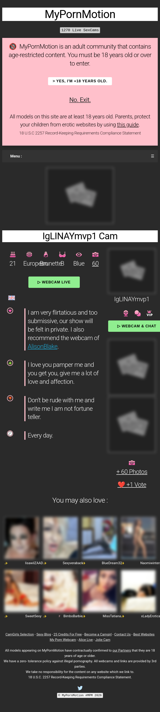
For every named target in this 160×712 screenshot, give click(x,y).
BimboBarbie (73, 616)
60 (95, 263)
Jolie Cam (102, 640)
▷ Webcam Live (54, 282)
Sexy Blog (43, 634)
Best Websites (143, 634)
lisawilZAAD (34, 563)
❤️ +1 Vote (132, 484)
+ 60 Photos (131, 471)
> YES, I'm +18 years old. (80, 81)
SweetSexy (33, 616)
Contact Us (122, 634)
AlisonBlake (42, 346)
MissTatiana (112, 616)
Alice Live (86, 640)
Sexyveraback (73, 563)
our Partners (121, 650)
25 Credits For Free (68, 634)
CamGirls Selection (19, 634)
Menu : (16, 156)
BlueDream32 (112, 563)
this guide (128, 125)
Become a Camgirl (98, 634)
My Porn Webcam (63, 640)
